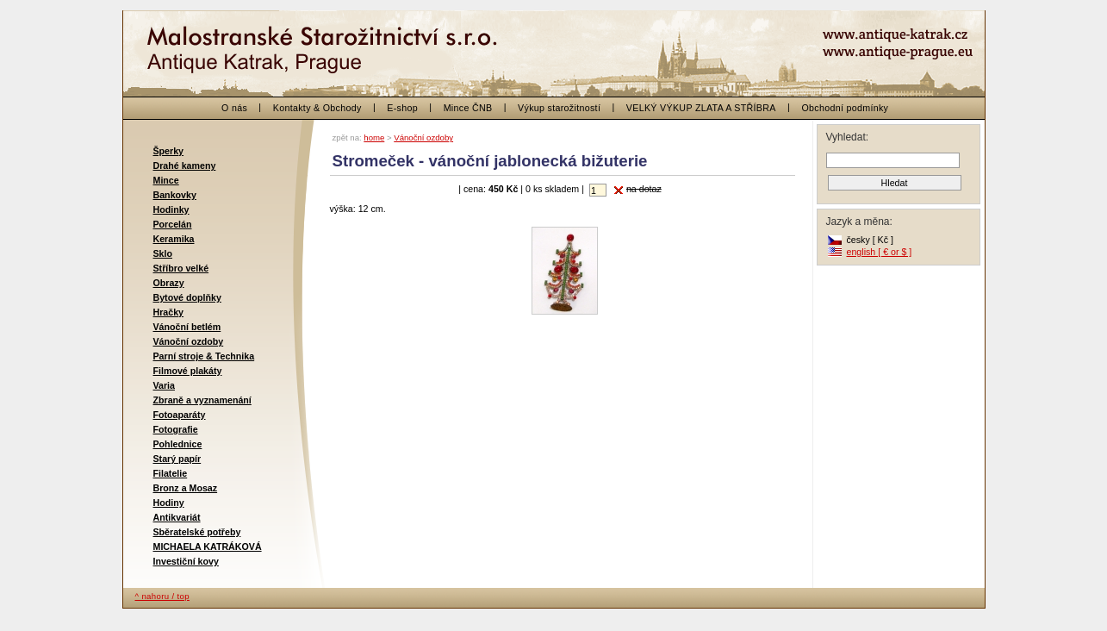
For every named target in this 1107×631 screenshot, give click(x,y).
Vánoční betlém (187, 327)
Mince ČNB (468, 108)
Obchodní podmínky (844, 108)
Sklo (163, 253)
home (374, 137)
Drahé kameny (184, 165)
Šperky (168, 151)
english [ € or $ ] (879, 252)
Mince (166, 180)
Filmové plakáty (187, 370)
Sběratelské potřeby (197, 532)
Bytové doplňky (187, 297)
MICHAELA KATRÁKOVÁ (207, 546)
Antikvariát (177, 517)
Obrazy (168, 283)
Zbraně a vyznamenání (202, 400)
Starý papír (177, 458)
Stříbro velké (181, 268)
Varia (164, 385)
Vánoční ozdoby (188, 341)
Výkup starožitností (559, 108)
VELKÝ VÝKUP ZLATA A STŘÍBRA (701, 108)
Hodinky (171, 209)
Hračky (168, 312)
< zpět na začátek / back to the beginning (235, 43)
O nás (234, 108)
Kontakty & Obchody (317, 108)
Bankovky (174, 195)
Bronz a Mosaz (185, 488)
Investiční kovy (186, 561)
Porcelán (172, 224)
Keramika (174, 239)
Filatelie (170, 473)
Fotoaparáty (179, 414)
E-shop (402, 108)
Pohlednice (177, 444)
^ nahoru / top (162, 596)
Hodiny (168, 502)
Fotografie (175, 429)
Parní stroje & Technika (204, 356)
